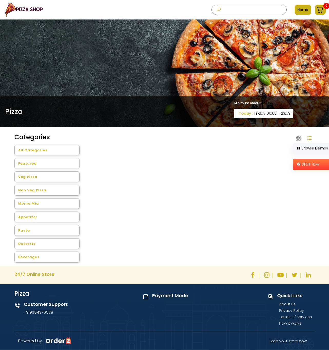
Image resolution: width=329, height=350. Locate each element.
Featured (27, 163)
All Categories (32, 150)
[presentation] (249, 10)
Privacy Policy (291, 310)
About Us (287, 304)
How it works (290, 323)
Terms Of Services (295, 316)
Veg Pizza (27, 176)
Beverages (28, 257)
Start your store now (288, 341)
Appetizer (27, 217)
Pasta (24, 230)
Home (302, 9)
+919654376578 (38, 312)
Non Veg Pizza (32, 190)
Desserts (26, 243)
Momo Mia (28, 203)
